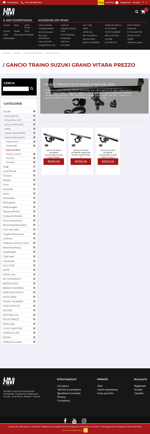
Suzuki (6, 25)
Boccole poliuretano (44, 36)
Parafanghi (66, 38)
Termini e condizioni (69, 389)
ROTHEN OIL (111, 42)
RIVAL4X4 (131, 28)
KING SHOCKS (112, 35)
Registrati (125, 2)
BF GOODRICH (90, 35)
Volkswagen (9, 38)
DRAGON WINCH (113, 25)
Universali (65, 45)
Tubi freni (65, 41)
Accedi (136, 2)
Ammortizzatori (46, 32)
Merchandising (68, 34)
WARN (130, 39)
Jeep (16, 25)
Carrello (138, 393)
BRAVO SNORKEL (91, 42)
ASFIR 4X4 (87, 32)
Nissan (17, 31)
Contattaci (63, 400)
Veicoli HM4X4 (45, 25)
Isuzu (5, 34)
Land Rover (27, 26)
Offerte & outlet (134, 42)
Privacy (61, 397)
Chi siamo (63, 386)
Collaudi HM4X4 (46, 28)
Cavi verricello (45, 41)
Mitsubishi (29, 34)
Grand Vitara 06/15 (32, 53)
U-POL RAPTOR (134, 32)
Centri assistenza (107, 389)
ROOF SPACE (133, 25)
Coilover (65, 25)
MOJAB (108, 39)
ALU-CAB (87, 25)
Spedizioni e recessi (68, 393)
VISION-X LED (133, 35)
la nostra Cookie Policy (72, 430)
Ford (26, 31)
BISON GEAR (89, 39)
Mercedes (19, 34)
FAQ (99, 386)
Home (6, 53)
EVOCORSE (110, 28)
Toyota (6, 31)
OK (85, 430)
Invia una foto (105, 393)
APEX (85, 28)
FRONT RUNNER (112, 32)
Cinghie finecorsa (47, 45)
